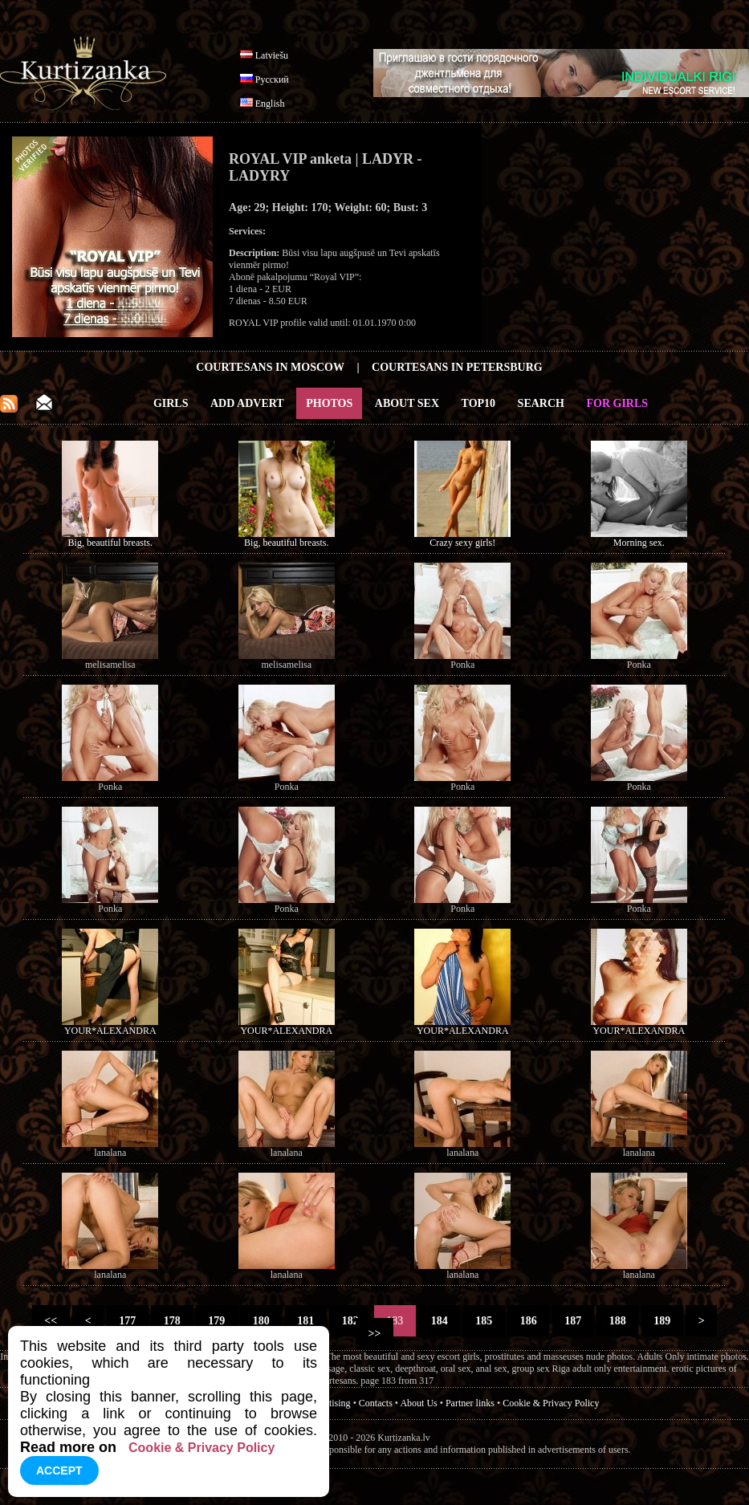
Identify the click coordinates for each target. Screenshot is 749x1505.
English (270, 103)
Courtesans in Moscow (270, 367)
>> (374, 1334)
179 (217, 1321)
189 (662, 1321)
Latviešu (271, 55)
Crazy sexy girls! (462, 542)
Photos (329, 403)
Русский (272, 79)
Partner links (470, 1403)
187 (573, 1321)
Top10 (479, 403)
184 (439, 1321)
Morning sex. (639, 542)
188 (617, 1321)
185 (484, 1321)
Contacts (376, 1403)
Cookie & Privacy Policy (551, 1403)
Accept (59, 1470)
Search (541, 403)
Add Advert (247, 403)
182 (350, 1321)
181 (306, 1321)
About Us (418, 1403)
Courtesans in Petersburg (457, 367)
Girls (171, 403)
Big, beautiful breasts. (110, 542)
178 (172, 1321)
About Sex (407, 403)
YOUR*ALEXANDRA (110, 1030)
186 (528, 1321)
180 (261, 1321)
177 (127, 1321)
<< (51, 1321)
